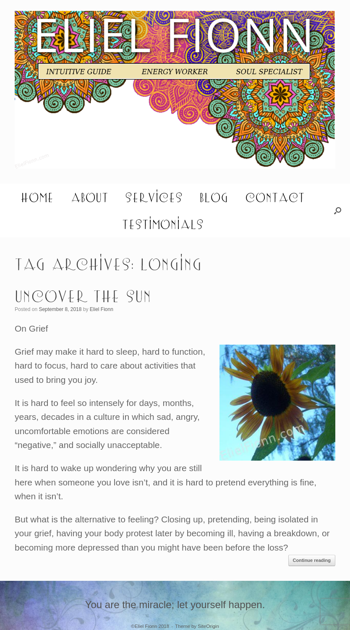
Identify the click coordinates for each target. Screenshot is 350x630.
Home (37, 197)
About (89, 197)
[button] (337, 210)
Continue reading (312, 560)
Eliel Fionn (101, 309)
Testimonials (163, 224)
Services (154, 197)
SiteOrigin (208, 626)
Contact (275, 197)
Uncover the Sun (83, 295)
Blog (213, 197)
